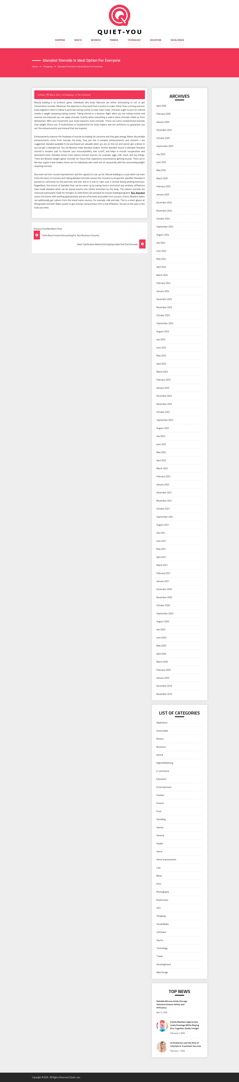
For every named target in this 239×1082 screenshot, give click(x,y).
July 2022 (160, 436)
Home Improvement (166, 859)
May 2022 (161, 452)
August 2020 (162, 621)
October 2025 (163, 138)
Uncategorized (163, 964)
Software (161, 932)
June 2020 (161, 637)
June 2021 (161, 541)
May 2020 (161, 646)
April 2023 (161, 363)
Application (161, 723)
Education (155, 39)
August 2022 (162, 428)
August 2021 (162, 525)
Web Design (162, 972)
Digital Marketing (164, 763)
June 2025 (161, 162)
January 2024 (162, 291)
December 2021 (164, 492)
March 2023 (162, 371)
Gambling (161, 819)
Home (159, 851)
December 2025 (164, 130)
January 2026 (162, 122)
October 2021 (163, 508)
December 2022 (164, 396)
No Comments (84, 94)
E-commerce (162, 771)
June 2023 (161, 347)
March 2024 (162, 275)
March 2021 (162, 565)
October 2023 (163, 315)
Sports (159, 940)
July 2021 (160, 533)
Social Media (177, 39)
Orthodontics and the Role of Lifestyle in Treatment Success (185, 1044)
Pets (158, 884)
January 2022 (162, 484)
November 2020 (164, 597)
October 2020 (163, 605)
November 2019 (164, 694)
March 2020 (162, 661)
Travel (159, 956)
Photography (162, 892)
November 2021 (164, 500)
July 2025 (160, 154)
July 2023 (160, 339)
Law (158, 867)
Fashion (160, 795)
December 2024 (164, 202)
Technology (134, 39)
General (160, 835)
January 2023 (162, 388)
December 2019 (164, 686)
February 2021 (163, 573)
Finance (114, 39)
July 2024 (160, 243)
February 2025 (163, 186)
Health (78, 39)
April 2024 (161, 267)
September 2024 (164, 227)
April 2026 (161, 106)
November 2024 (164, 210)
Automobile (162, 731)
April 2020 (161, 654)
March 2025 (162, 178)
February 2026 (163, 114)
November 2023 (164, 307)
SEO (158, 908)
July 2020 (160, 629)
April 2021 (161, 557)
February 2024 (163, 283)
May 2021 (161, 549)
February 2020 (163, 670)
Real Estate (162, 900)
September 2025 (164, 146)
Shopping (60, 39)
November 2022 (164, 404)
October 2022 (163, 412)
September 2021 (164, 517)
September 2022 (164, 420)
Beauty (160, 738)
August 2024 (162, 235)
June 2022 (161, 444)
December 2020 (164, 589)
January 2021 (162, 581)
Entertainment (164, 787)
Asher (42, 94)
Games (160, 827)
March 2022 (162, 468)
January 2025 (162, 194)
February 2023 (163, 380)
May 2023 (161, 355)
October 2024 (163, 218)
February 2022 (163, 476)
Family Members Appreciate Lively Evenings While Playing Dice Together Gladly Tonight (184, 1025)
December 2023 (164, 299)
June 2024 (161, 251)
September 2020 (164, 613)
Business (96, 39)
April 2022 (161, 460)
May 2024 (161, 259)
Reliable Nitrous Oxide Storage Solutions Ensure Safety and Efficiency (171, 1004)
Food (158, 811)
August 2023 (162, 331)
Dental (159, 755)
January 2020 (162, 678)
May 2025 (161, 170)
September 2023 (164, 323)
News (159, 876)
